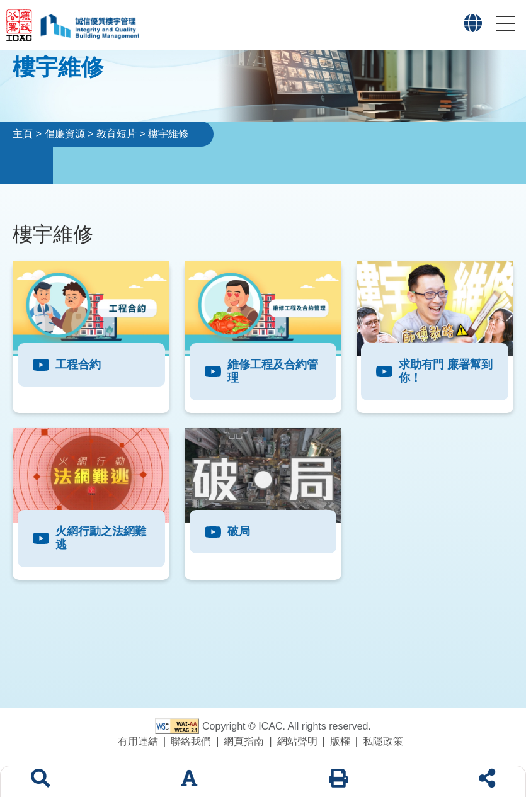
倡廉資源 (65, 133)
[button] (473, 26)
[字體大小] (189, 781)
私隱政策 (383, 741)
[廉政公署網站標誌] (22, 25)
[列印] (338, 781)
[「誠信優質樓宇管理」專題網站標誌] (88, 25)
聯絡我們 (191, 741)
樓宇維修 (168, 133)
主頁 (23, 133)
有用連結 (138, 741)
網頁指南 (244, 741)
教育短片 (116, 133)
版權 (340, 741)
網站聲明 (297, 741)
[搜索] (40, 781)
